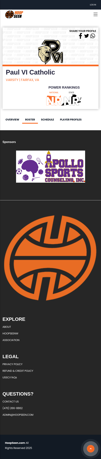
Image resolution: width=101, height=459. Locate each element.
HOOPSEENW (10, 333)
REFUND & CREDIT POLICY (17, 371)
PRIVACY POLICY (12, 364)
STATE (71, 92)
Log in (93, 4)
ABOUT (6, 327)
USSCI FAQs (9, 377)
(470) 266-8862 (12, 408)
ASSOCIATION (10, 340)
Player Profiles (70, 119)
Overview (12, 119)
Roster (30, 119)
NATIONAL (53, 92)
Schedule (47, 119)
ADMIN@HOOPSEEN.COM (17, 415)
